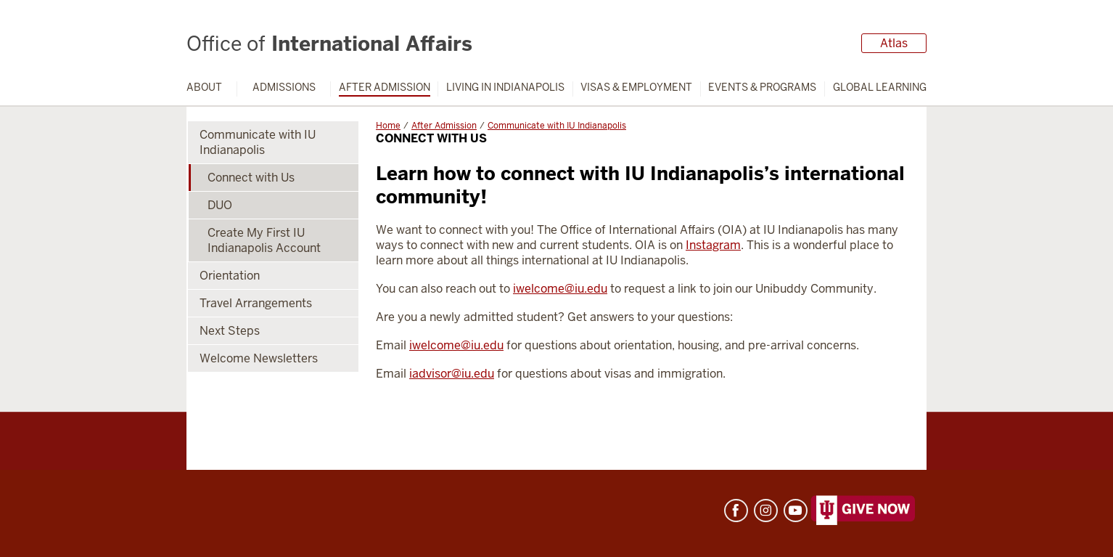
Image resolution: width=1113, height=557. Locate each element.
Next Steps (230, 330)
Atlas (894, 43)
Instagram (713, 245)
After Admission (384, 87)
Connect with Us (251, 177)
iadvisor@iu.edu (451, 373)
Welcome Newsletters (259, 358)
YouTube (796, 510)
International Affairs (329, 44)
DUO (220, 205)
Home (388, 125)
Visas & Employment (636, 87)
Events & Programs (762, 87)
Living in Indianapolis (505, 87)
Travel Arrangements (256, 303)
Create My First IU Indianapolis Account (264, 240)
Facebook (736, 510)
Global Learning (880, 87)
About (204, 87)
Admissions (284, 87)
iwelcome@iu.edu (560, 288)
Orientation (230, 275)
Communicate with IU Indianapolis (557, 125)
